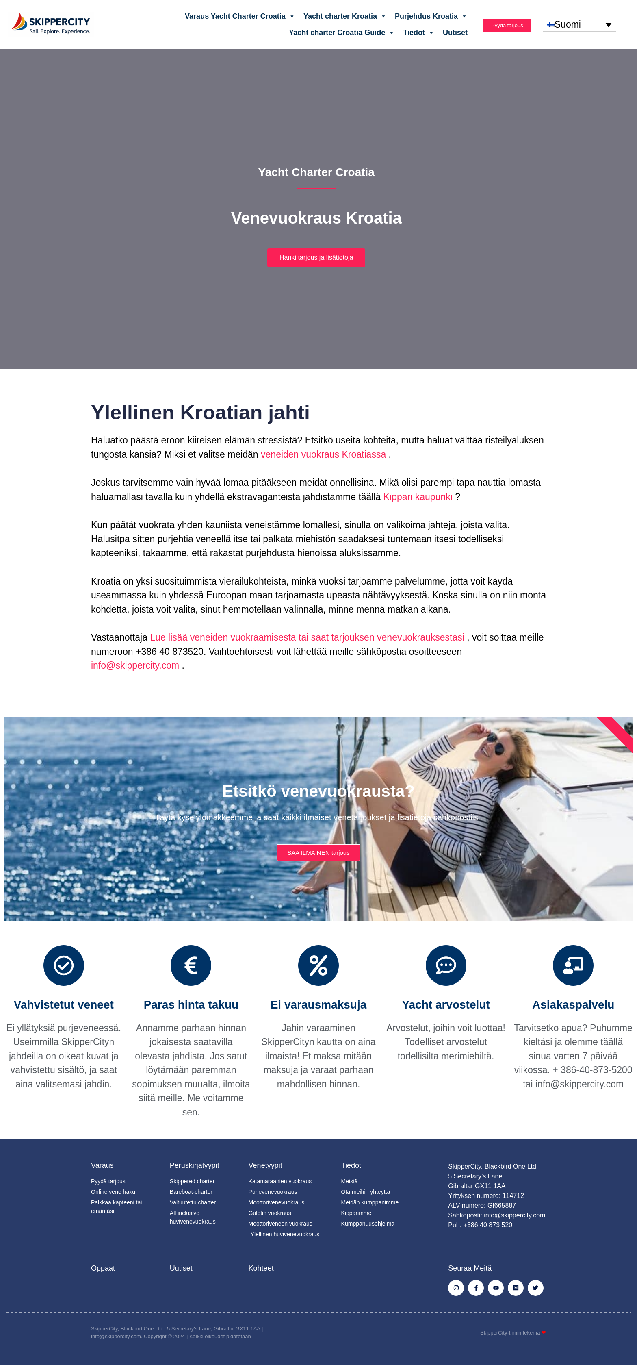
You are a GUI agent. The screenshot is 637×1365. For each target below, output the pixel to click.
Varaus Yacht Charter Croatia (240, 16)
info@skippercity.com (135, 665)
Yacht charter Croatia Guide (342, 32)
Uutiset (455, 32)
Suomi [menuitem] (568, 24)
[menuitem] (579, 24)
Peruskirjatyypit (194, 1165)
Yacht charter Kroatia (345, 16)
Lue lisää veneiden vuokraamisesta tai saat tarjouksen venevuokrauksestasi (305, 637)
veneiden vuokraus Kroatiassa (322, 454)
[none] (579, 24)
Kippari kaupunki (416, 496)
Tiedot (419, 32)
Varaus (102, 1165)
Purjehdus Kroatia (431, 16)
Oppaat (103, 1268)
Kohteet (261, 1268)
